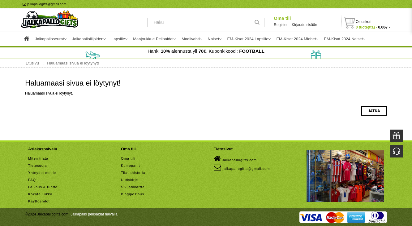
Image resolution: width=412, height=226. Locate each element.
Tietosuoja (37, 165)
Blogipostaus (132, 194)
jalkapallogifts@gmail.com (44, 4)
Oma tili (282, 18)
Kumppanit (130, 165)
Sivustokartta (133, 187)
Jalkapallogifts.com (235, 158)
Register (281, 25)
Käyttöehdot (39, 201)
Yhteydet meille (42, 173)
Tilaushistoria (133, 173)
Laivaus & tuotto (43, 187)
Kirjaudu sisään (304, 25)
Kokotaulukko (40, 194)
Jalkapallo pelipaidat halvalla (94, 214)
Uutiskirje (129, 180)
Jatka (374, 111)
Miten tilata (38, 158)
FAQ (32, 180)
